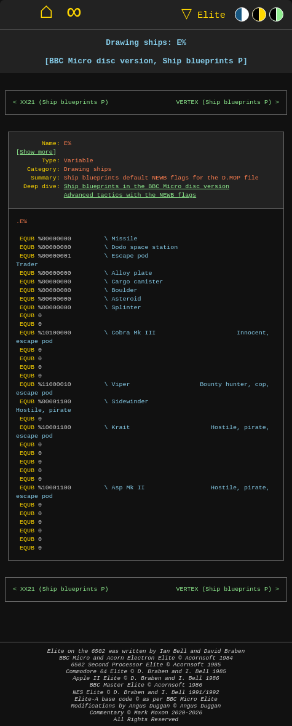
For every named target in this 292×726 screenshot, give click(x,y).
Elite (201, 14)
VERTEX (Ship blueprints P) (224, 102)
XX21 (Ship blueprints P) (64, 102)
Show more (36, 152)
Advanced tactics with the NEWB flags (130, 195)
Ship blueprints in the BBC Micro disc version (146, 186)
